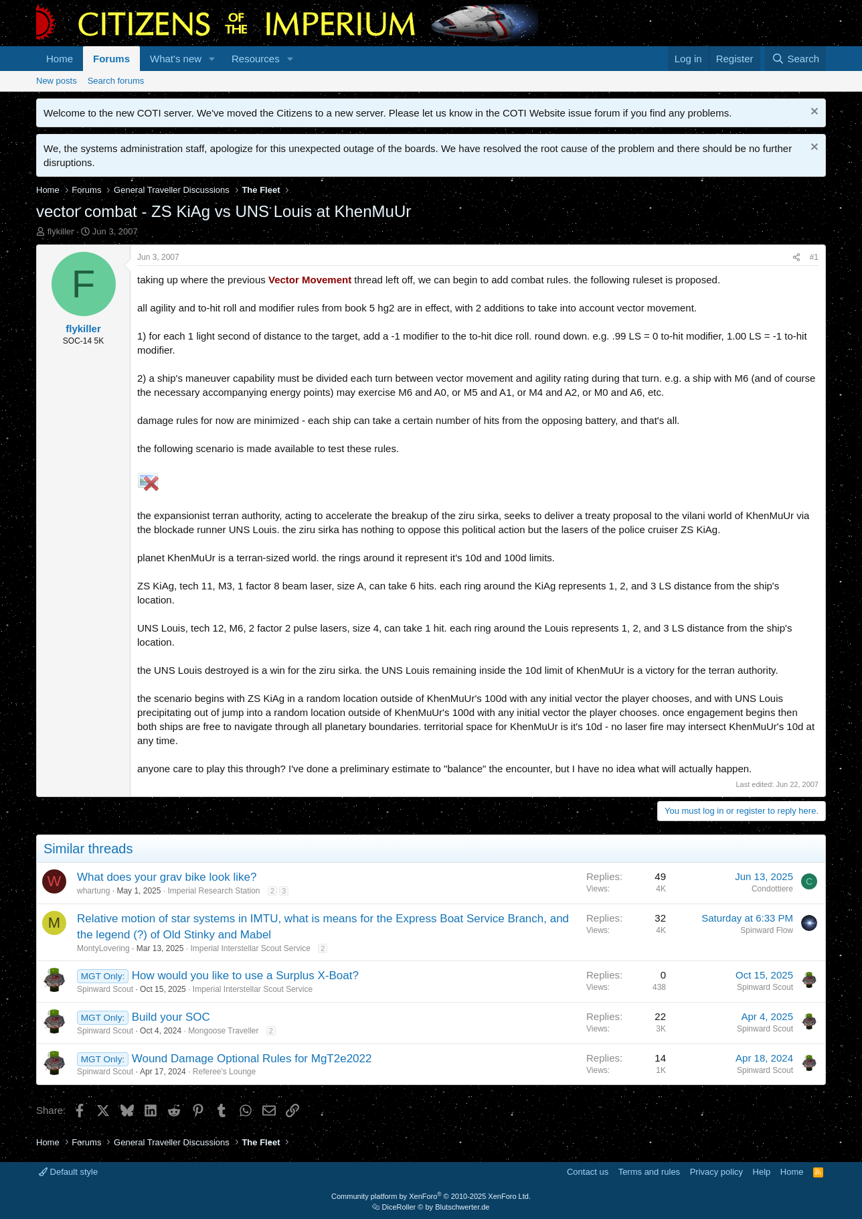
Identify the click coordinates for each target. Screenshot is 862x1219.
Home (59, 58)
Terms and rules (649, 1172)
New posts (56, 81)
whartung (93, 890)
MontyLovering (103, 948)
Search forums (116, 81)
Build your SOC (171, 1017)
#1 (814, 257)
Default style (68, 1172)
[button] (212, 58)
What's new (175, 58)
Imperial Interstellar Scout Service (250, 948)
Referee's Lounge (224, 1071)
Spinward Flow (766, 930)
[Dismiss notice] (812, 113)
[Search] (795, 58)
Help (762, 1172)
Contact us (587, 1172)
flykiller (61, 231)
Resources (256, 58)
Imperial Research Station (213, 890)
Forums (111, 58)
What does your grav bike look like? (166, 877)
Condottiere (772, 888)
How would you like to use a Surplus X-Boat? (245, 975)
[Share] (796, 257)
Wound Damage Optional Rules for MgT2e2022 (252, 1058)
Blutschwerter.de (462, 1207)
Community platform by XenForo (431, 1196)
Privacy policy (716, 1172)
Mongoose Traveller (223, 1030)
